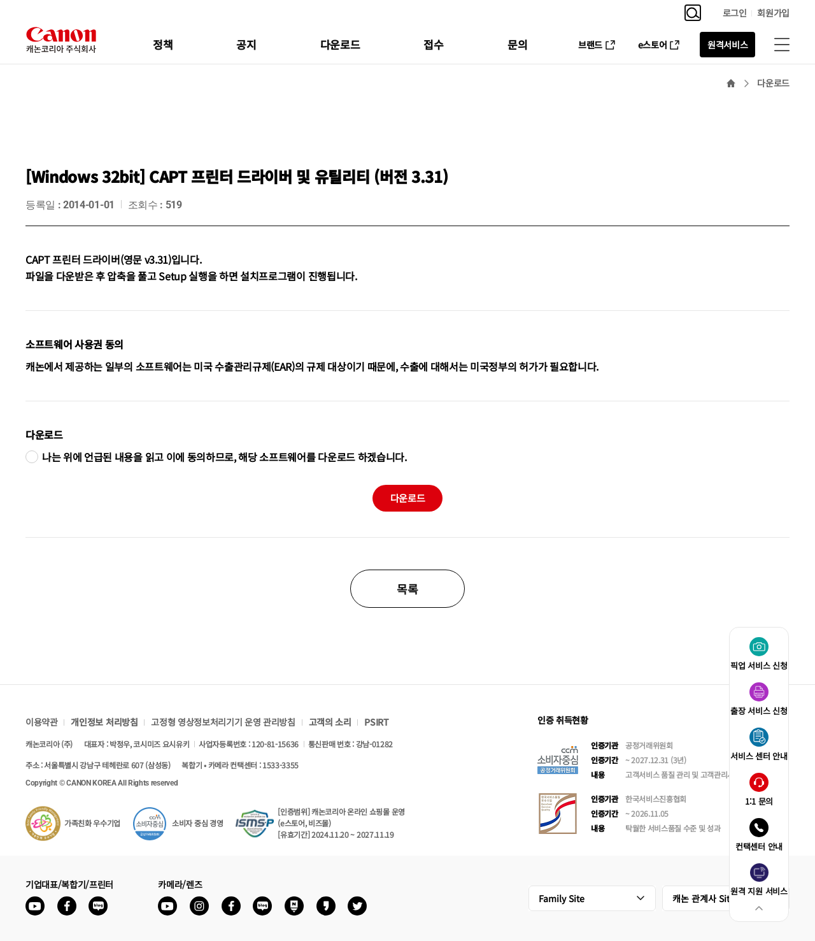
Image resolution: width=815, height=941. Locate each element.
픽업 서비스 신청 (758, 665)
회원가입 (773, 12)
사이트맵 (782, 44)
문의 (517, 44)
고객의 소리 (330, 721)
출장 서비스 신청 (758, 711)
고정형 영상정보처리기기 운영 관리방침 (223, 721)
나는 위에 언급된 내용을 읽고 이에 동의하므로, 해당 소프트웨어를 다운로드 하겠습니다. (224, 456)
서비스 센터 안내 (758, 756)
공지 (246, 44)
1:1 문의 (759, 801)
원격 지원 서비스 (758, 891)
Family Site (562, 898)
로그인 (735, 12)
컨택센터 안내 (759, 846)
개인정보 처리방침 (104, 721)
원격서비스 (727, 44)
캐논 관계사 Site (703, 898)
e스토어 (652, 44)
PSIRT (376, 721)
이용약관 (41, 721)
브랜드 (590, 44)
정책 (163, 44)
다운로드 (340, 44)
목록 (407, 588)
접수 (433, 44)
